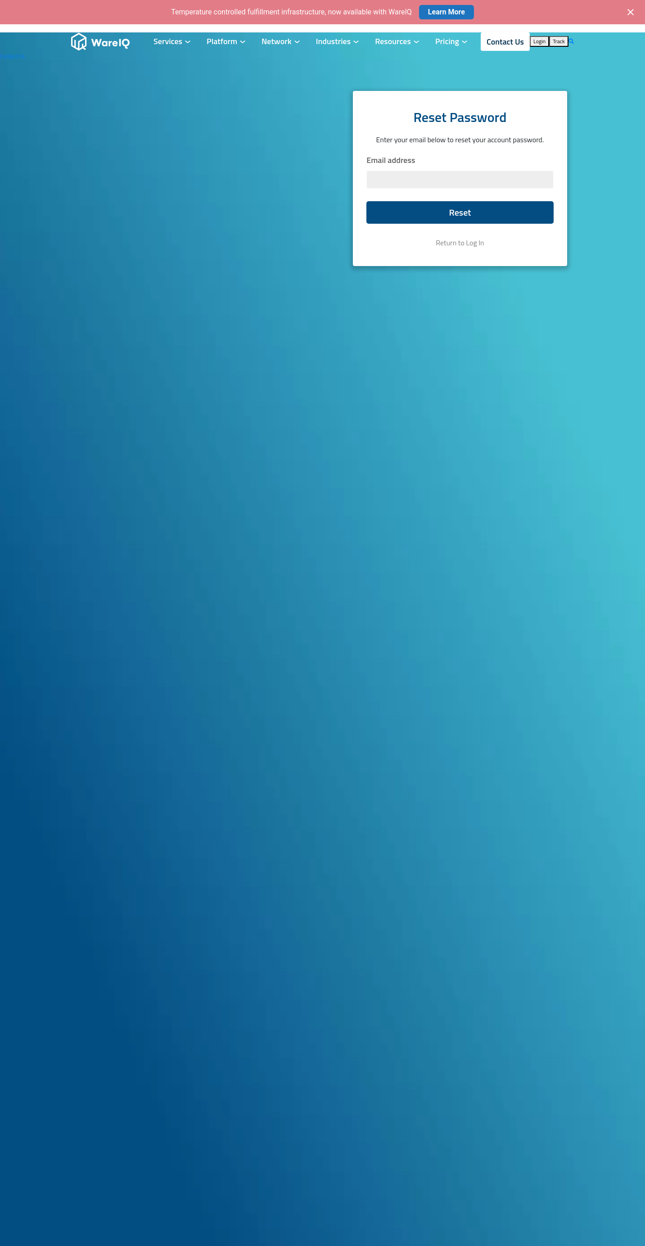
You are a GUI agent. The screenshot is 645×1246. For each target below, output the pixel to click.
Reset (460, 212)
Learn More (446, 12)
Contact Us (505, 42)
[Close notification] (630, 12)
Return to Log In (460, 242)
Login (539, 41)
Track (558, 41)
